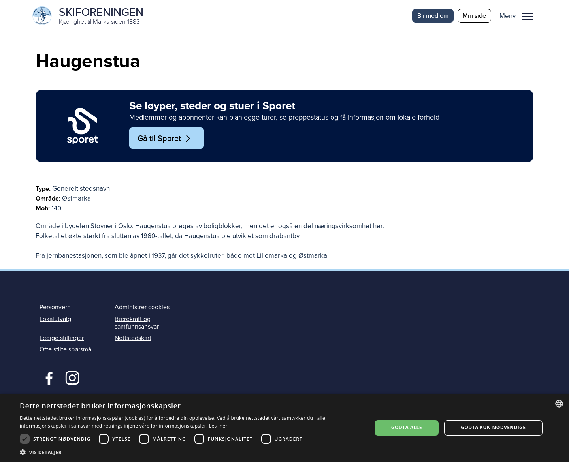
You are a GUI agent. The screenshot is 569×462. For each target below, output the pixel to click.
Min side (474, 15)
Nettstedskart (133, 338)
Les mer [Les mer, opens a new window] (218, 426)
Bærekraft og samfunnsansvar (137, 323)
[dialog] (284, 428)
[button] (519, 16)
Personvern (55, 308)
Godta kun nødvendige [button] (493, 427)
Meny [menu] (527, 16)
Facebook (47, 377)
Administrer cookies (142, 308)
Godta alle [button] (406, 427)
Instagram (72, 377)
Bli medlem (432, 15)
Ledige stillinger (62, 338)
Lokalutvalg (55, 319)
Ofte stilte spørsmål (66, 349)
